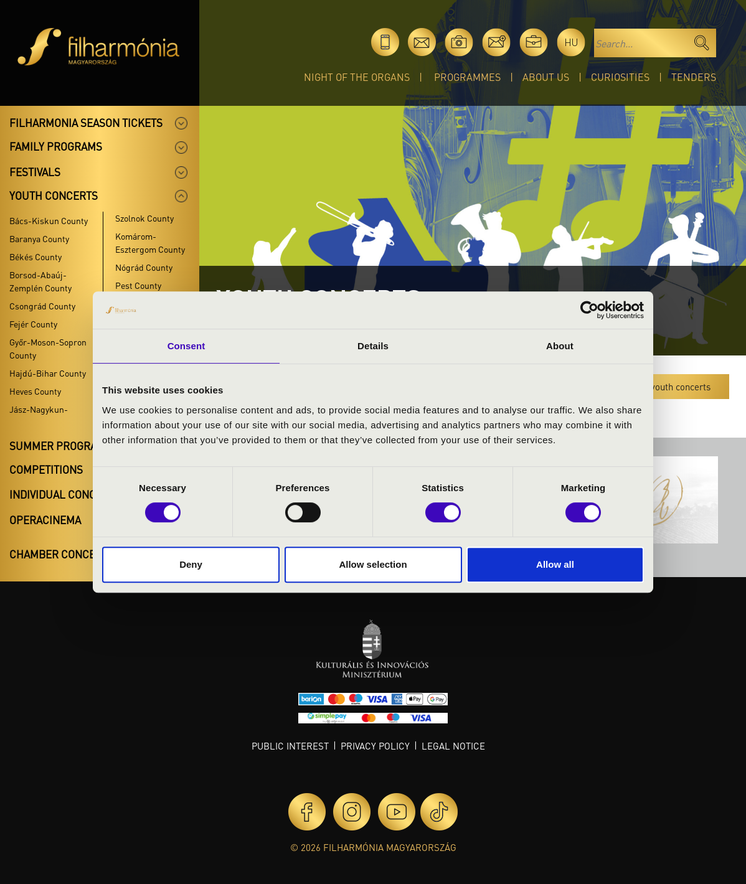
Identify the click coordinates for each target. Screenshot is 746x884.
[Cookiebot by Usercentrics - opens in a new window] (589, 310)
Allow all (555, 564)
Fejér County (33, 323)
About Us (545, 76)
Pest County (138, 285)
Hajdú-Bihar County (47, 373)
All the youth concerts (666, 386)
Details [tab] (373, 346)
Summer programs (60, 446)
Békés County (35, 256)
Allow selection (373, 564)
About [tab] (560, 346)
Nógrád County (143, 267)
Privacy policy (375, 746)
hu (571, 42)
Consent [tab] (186, 346)
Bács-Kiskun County (48, 220)
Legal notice (453, 746)
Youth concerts (53, 195)
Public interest (290, 746)
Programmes (467, 76)
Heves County (35, 391)
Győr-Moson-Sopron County (48, 348)
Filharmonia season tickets (86, 122)
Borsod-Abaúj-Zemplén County (40, 281)
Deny (190, 564)
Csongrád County (42, 305)
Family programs (55, 146)
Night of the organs (357, 76)
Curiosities (620, 76)
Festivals (34, 172)
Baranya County (39, 238)
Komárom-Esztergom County (150, 242)
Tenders (693, 76)
